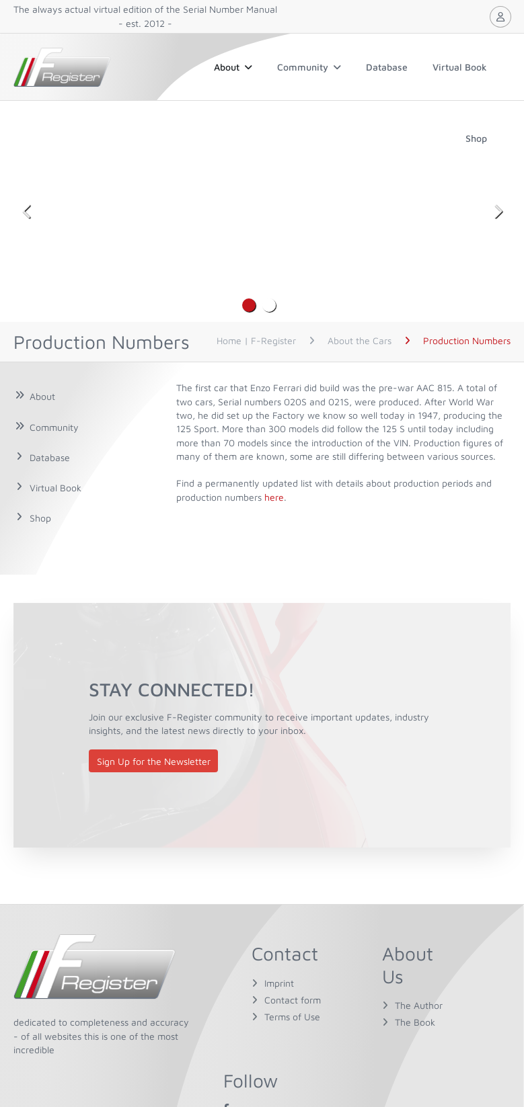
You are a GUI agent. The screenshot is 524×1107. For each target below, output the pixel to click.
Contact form (292, 1000)
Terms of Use (292, 1016)
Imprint (279, 983)
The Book (415, 1022)
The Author (419, 1005)
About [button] (233, 67)
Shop (476, 138)
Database (387, 67)
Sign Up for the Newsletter (154, 761)
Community (309, 67)
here (274, 497)
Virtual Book (460, 67)
